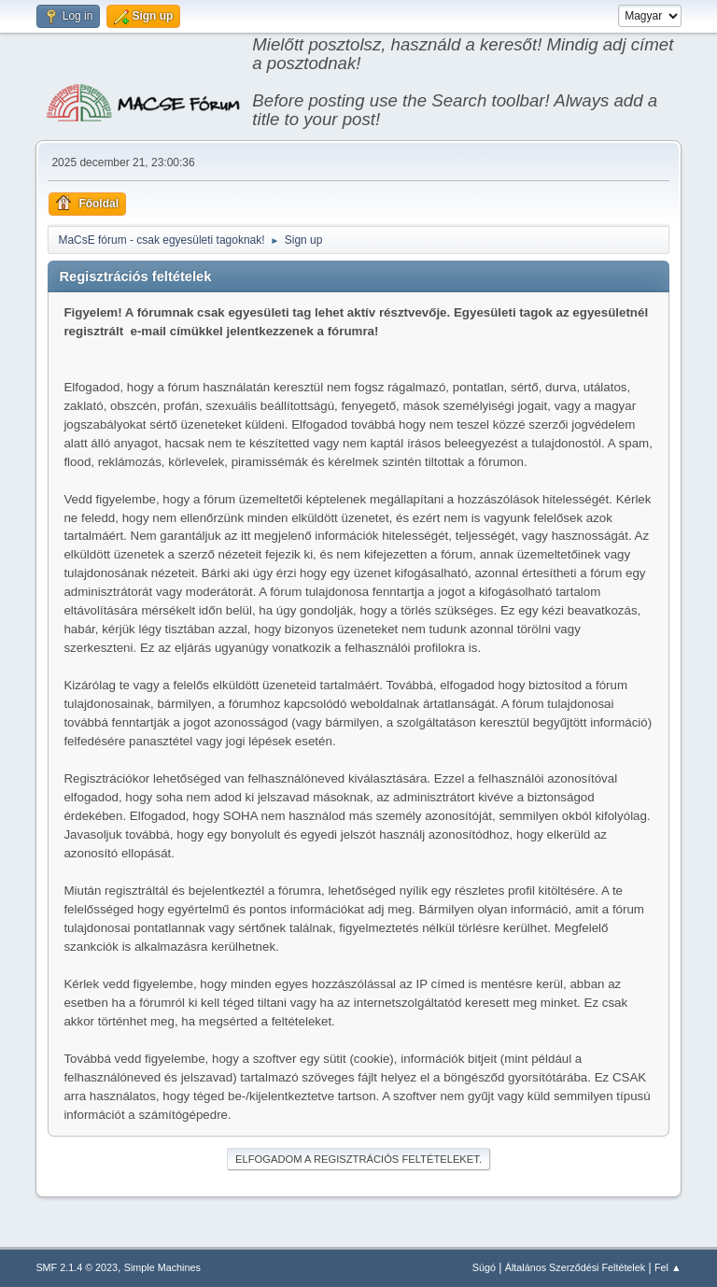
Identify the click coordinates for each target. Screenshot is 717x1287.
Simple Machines (162, 1267)
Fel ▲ (668, 1267)
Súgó (484, 1267)
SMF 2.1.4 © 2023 (76, 1267)
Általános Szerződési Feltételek (575, 1267)
